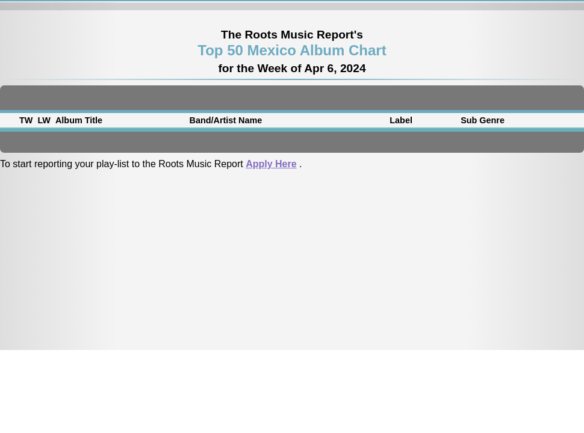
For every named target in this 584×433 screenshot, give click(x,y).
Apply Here (271, 164)
